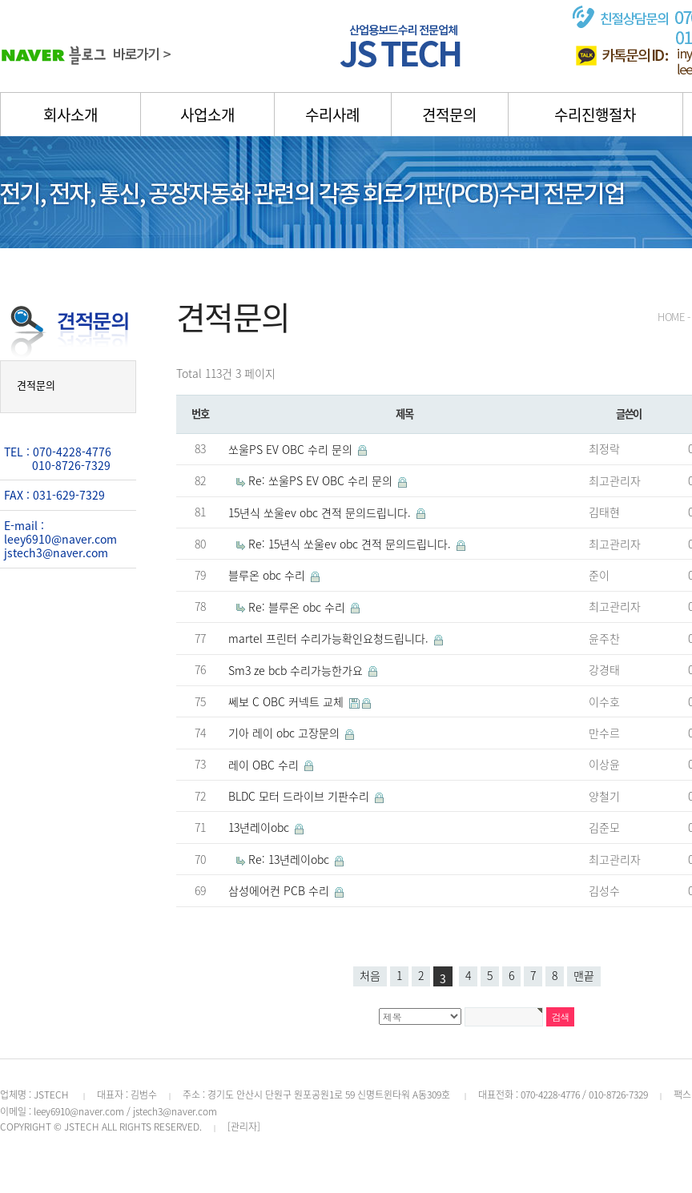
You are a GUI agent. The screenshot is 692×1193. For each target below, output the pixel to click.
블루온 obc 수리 (268, 575)
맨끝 (583, 975)
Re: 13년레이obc (290, 859)
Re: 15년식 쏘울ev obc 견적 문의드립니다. (351, 544)
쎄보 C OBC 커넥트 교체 (287, 701)
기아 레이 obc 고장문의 (285, 733)
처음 (370, 975)
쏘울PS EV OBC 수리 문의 (292, 449)
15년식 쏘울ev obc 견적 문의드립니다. (321, 512)
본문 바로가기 (0, 0)
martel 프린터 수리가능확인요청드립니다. (330, 638)
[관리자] (243, 1126)
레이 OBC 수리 (265, 765)
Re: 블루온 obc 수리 (298, 607)
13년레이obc (260, 827)
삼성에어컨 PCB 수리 (280, 890)
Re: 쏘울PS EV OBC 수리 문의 (322, 480)
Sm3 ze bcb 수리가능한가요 (297, 670)
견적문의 (36, 384)
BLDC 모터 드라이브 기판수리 (300, 796)
